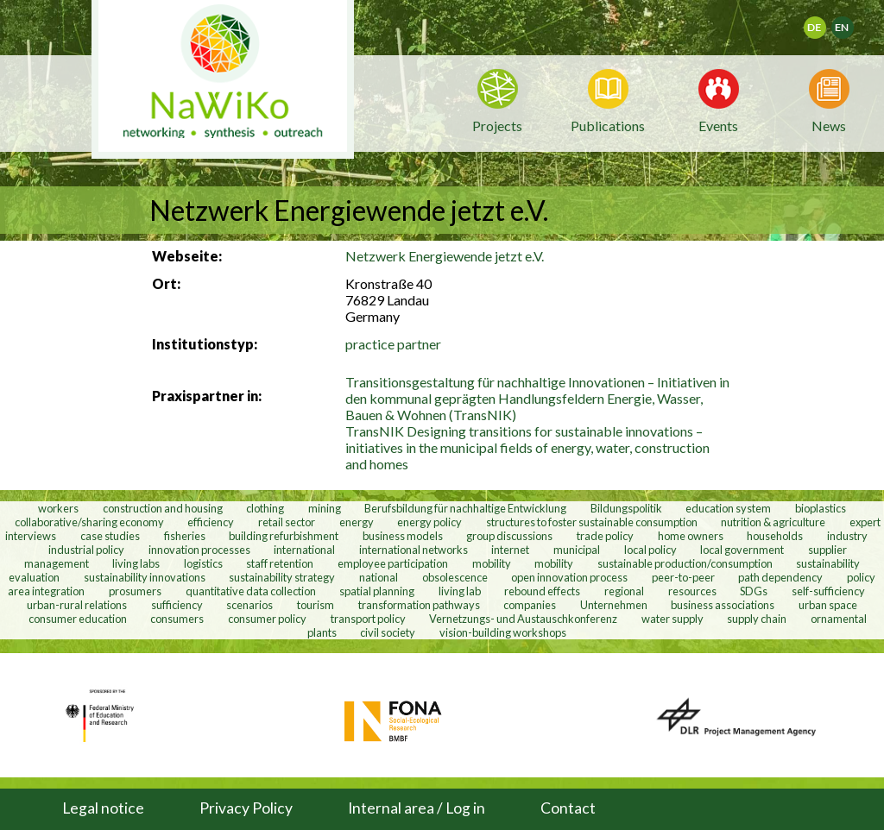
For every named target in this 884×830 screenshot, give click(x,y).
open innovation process (569, 577)
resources (692, 591)
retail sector (286, 522)
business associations (722, 605)
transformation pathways (419, 605)
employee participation (393, 563)
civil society (387, 632)
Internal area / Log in (416, 808)
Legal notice (103, 808)
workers (58, 508)
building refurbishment (283, 536)
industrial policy (86, 549)
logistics (203, 563)
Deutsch (825, 22)
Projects (497, 125)
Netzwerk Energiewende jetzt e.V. (444, 256)
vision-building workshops (502, 632)
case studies (110, 536)
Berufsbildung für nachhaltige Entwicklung (465, 508)
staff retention (279, 563)
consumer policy (267, 619)
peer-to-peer (683, 577)
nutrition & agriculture (773, 522)
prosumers (135, 591)
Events (718, 124)
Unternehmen (613, 605)
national (378, 577)
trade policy (605, 536)
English (850, 22)
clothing (266, 508)
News (828, 124)
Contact (568, 808)
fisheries (184, 536)
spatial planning (376, 591)
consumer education (77, 619)
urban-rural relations (77, 605)
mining (324, 508)
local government (742, 549)
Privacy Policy (246, 808)
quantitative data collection (251, 591)
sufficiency (177, 605)
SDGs (753, 591)
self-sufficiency (828, 591)
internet (510, 549)
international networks (413, 549)
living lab (460, 591)
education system (728, 508)
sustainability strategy (282, 577)
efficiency (210, 522)
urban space (828, 605)
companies (529, 605)
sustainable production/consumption (685, 563)
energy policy (429, 522)
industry (847, 536)
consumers (177, 619)
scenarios (249, 605)
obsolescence (455, 577)
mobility (491, 563)
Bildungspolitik (626, 508)
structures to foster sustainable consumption (592, 522)
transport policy (368, 619)
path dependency (780, 577)
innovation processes (199, 549)
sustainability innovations (144, 577)
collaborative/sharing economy (89, 522)
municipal (576, 549)
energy (356, 522)
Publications (608, 125)
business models (403, 536)
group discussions (509, 536)
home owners (690, 536)
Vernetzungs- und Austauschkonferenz (523, 619)
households (775, 536)
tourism (315, 605)
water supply (672, 619)
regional (624, 591)
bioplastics (820, 508)
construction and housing (163, 508)
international (304, 549)
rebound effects (542, 591)
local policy (650, 549)
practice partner (393, 344)
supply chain (756, 619)
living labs (136, 563)
